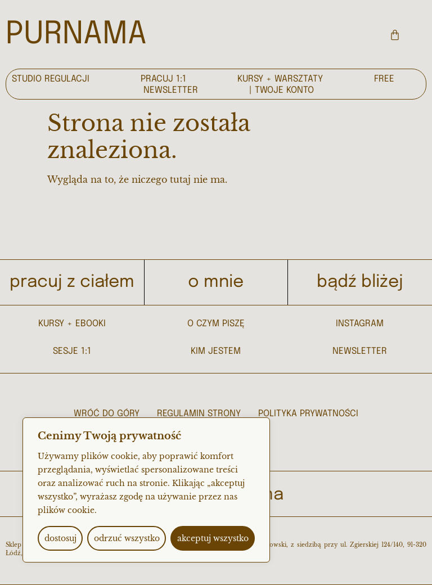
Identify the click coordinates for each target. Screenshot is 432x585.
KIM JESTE (212, 351)
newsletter (170, 90)
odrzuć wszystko (127, 538)
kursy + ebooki (72, 323)
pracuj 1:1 (163, 79)
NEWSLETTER (359, 351)
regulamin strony (199, 413)
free (384, 79)
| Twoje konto (281, 90)
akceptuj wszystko (213, 538)
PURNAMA (76, 35)
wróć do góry (107, 413)
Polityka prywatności (308, 413)
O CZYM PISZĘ (216, 323)
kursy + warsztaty (280, 79)
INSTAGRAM (360, 323)
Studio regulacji (50, 79)
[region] (146, 489)
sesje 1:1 (72, 351)
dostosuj (60, 538)
